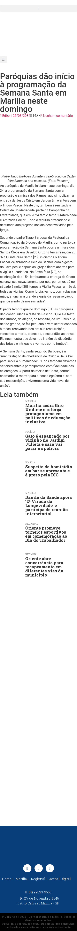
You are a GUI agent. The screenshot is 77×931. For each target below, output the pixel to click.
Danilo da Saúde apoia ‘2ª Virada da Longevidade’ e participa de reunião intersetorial (48, 505)
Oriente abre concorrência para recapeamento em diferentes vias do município (44, 567)
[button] (38, 8)
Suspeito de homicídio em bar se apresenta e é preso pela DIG (48, 470)
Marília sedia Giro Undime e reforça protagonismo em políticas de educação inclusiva (47, 413)
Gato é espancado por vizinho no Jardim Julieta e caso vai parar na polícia (47, 442)
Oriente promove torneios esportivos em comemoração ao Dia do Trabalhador (46, 534)
